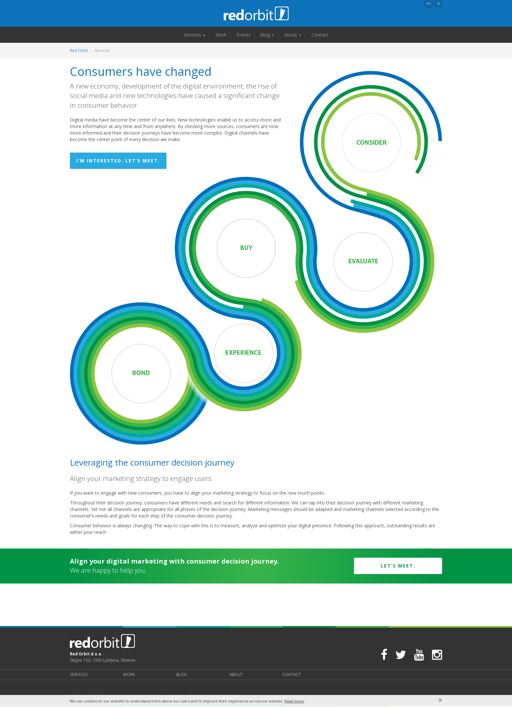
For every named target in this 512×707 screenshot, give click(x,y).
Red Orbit (79, 50)
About (292, 35)
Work (221, 35)
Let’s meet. (398, 566)
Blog (267, 35)
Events (243, 35)
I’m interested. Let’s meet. (118, 160)
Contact (320, 35)
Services (194, 35)
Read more (294, 701)
